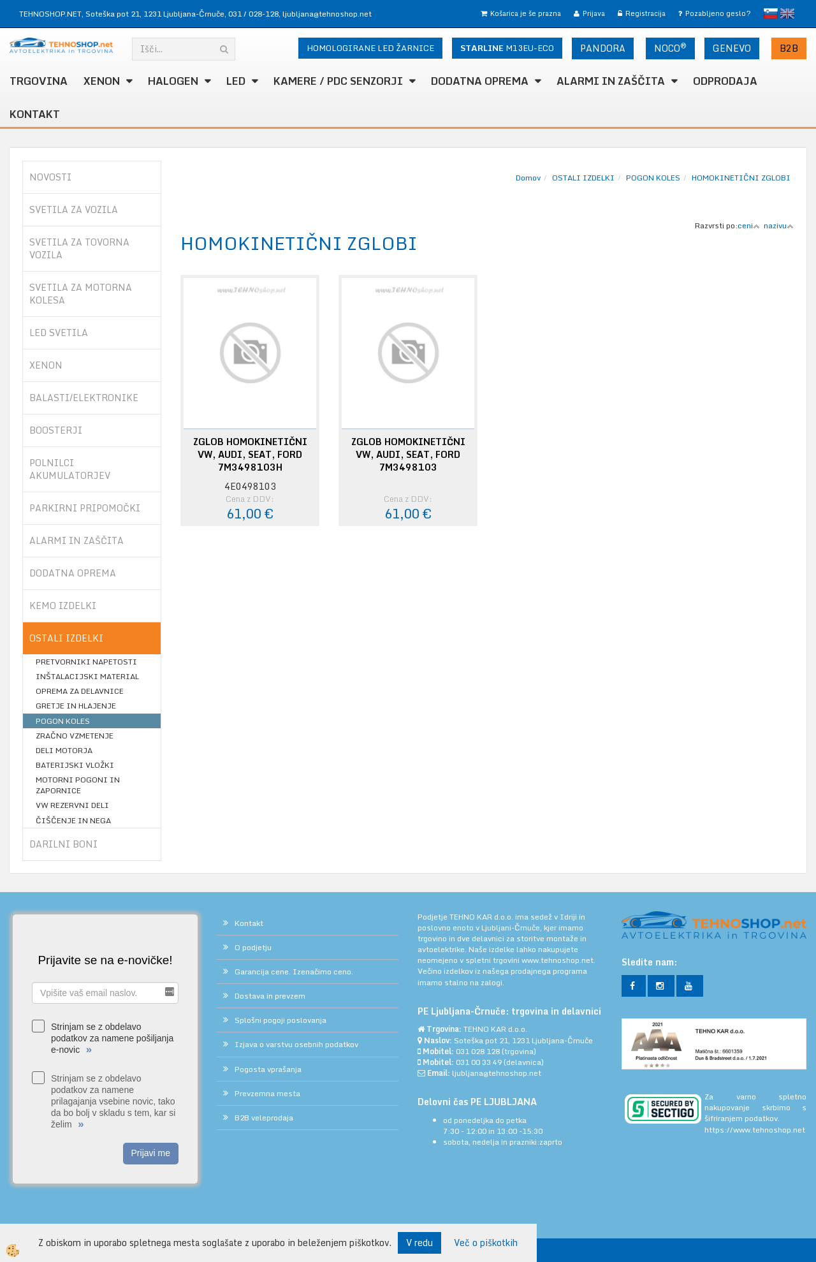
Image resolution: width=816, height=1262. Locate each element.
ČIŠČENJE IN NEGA (73, 820)
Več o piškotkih (486, 1242)
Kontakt (35, 114)
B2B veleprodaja (264, 1118)
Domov (528, 178)
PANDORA (602, 48)
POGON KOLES (63, 721)
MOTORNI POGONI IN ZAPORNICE (78, 785)
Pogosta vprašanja (268, 1069)
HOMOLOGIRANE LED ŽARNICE (370, 48)
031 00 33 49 (479, 1062)
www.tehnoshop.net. (558, 960)
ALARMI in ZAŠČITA (611, 81)
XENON (102, 81)
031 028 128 (478, 1051)
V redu (419, 1242)
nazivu (779, 225)
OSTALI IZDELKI (583, 178)
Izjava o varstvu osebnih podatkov (296, 1044)
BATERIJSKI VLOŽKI (75, 765)
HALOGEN (173, 81)
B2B (789, 48)
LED (235, 81)
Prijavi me (150, 1153)
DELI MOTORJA (64, 750)
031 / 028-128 (253, 14)
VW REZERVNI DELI (72, 805)
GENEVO (732, 48)
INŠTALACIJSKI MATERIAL (87, 676)
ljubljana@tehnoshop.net (327, 14)
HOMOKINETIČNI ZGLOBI (741, 178)
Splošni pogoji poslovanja (280, 1020)
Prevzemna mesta (267, 1093)
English (787, 13)
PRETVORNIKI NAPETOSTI (86, 662)
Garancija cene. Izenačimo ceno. (294, 971)
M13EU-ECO (507, 48)
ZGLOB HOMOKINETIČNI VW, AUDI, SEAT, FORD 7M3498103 (408, 455)
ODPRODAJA (725, 81)
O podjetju (253, 947)
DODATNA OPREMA (479, 81)
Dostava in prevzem (270, 996)
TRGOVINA (39, 81)
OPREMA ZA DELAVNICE (80, 691)
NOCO (670, 47)
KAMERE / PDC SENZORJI (338, 81)
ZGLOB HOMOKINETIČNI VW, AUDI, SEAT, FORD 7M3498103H (250, 455)
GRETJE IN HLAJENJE (76, 706)
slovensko (771, 13)
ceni (749, 225)
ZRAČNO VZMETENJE (74, 736)
